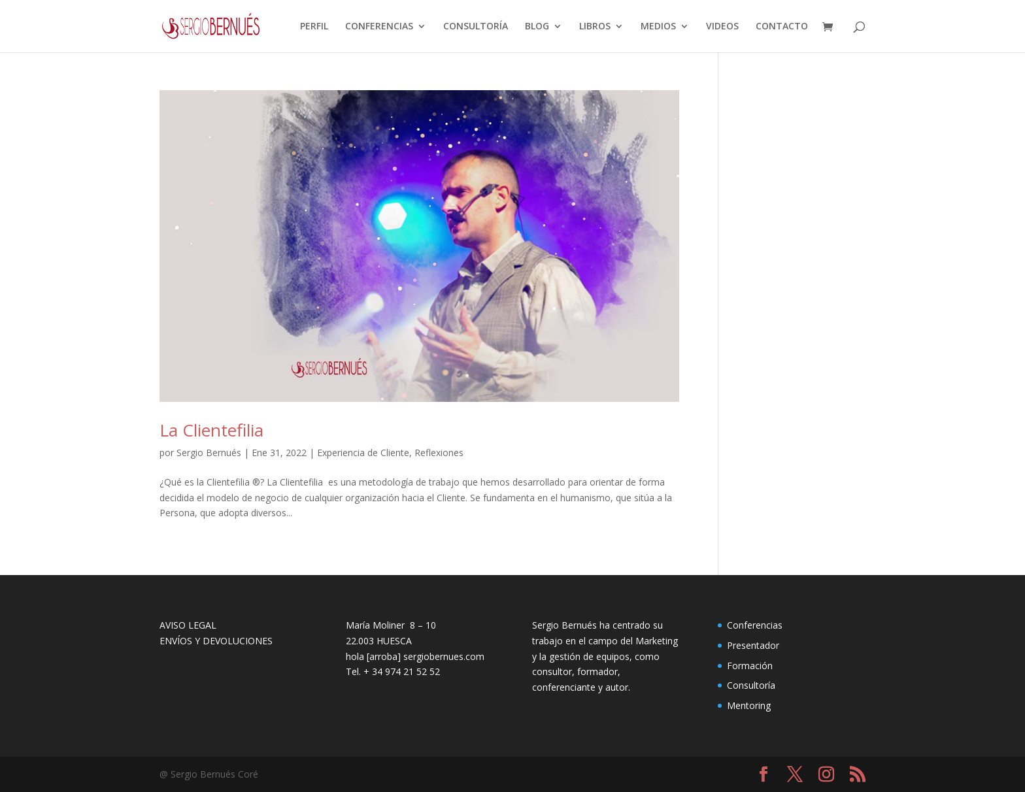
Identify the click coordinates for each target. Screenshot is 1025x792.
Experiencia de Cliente (363, 452)
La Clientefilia (211, 430)
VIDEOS (722, 27)
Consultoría (751, 685)
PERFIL (314, 27)
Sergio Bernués (208, 452)
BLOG (537, 27)
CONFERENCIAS (379, 27)
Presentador (753, 645)
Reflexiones (438, 452)
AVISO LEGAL (188, 625)
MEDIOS (658, 27)
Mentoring (749, 705)
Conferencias (754, 625)
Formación (750, 665)
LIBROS (595, 27)
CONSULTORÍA (475, 27)
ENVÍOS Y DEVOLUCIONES (216, 641)
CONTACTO (782, 27)
